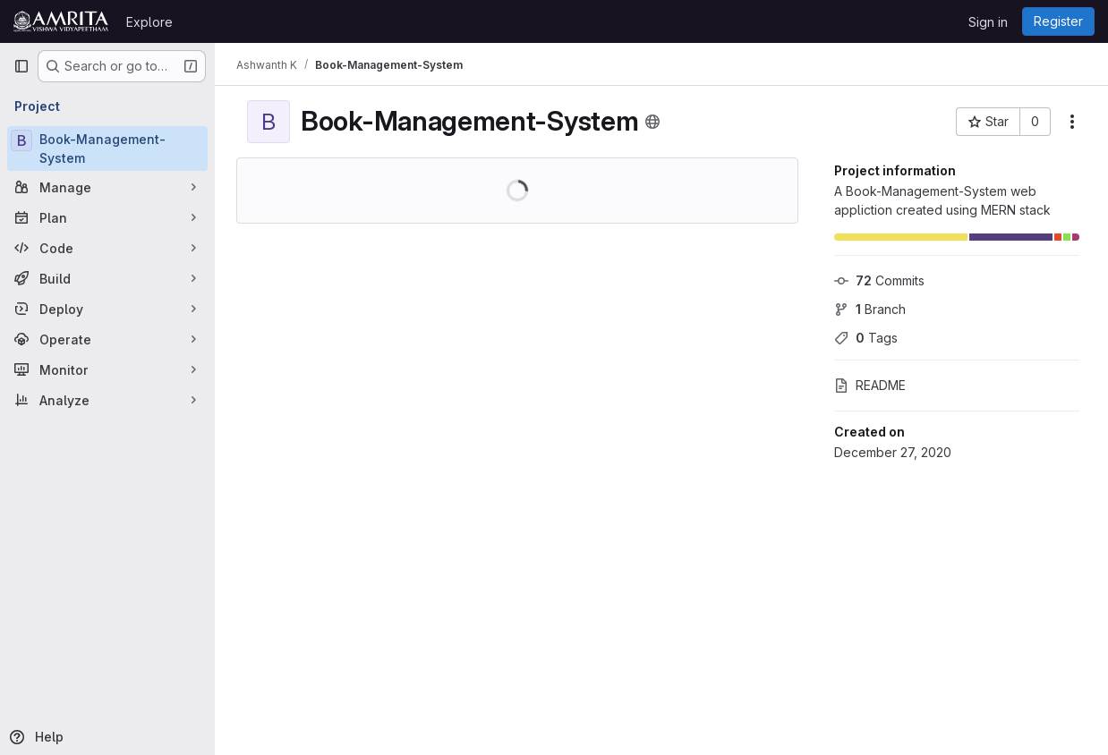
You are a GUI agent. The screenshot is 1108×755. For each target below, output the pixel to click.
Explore (149, 22)
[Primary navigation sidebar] (21, 66)
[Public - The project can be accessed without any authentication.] (652, 122)
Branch (870, 309)
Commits (879, 280)
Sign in (988, 22)
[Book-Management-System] (107, 148)
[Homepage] (61, 21)
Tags (866, 337)
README (870, 385)
